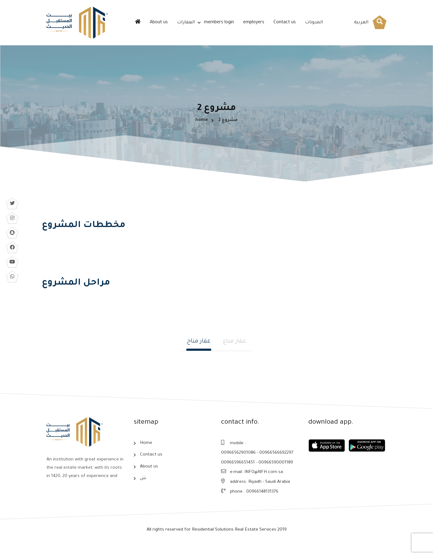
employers (253, 22)
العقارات (186, 22)
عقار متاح (199, 351)
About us (159, 22)
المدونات (314, 22)
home (201, 124)
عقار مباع (234, 351)
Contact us (284, 22)
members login (219, 22)
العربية (361, 22)
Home (146, 453)
